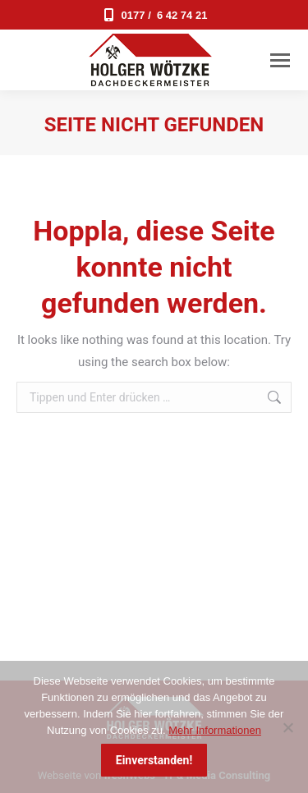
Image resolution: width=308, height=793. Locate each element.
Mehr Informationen (214, 730)
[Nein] (287, 727)
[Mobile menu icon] (280, 60)
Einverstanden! (154, 760)
